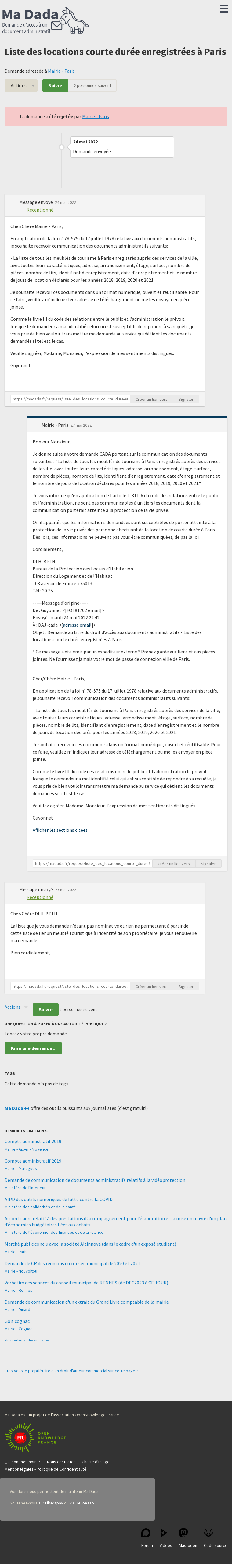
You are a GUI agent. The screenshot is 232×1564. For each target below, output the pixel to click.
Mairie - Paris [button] (55, 425)
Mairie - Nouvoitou (21, 1271)
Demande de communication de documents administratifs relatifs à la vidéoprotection (95, 1180)
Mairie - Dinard (17, 1309)
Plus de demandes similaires (27, 1340)
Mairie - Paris (61, 71)
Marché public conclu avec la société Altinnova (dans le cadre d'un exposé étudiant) (90, 1244)
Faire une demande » (33, 1048)
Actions (19, 85)
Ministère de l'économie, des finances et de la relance (54, 1232)
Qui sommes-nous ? (22, 1461)
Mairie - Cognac (18, 1328)
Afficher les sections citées (60, 830)
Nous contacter (61, 1461)
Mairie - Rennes (18, 1290)
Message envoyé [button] (36, 202)
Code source (215, 1538)
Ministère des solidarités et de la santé (40, 1207)
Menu (224, 7)
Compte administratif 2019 (33, 1141)
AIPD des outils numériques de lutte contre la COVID (59, 1199)
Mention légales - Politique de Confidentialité (45, 1469)
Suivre (55, 85)
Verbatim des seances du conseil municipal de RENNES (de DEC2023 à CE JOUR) (86, 1283)
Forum (147, 1538)
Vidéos (166, 1538)
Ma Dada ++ (17, 1108)
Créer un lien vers (152, 399)
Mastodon (188, 1538)
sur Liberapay (50, 1503)
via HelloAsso (82, 1503)
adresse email (77, 625)
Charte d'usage (96, 1461)
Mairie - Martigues (21, 1168)
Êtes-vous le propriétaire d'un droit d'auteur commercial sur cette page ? (71, 1371)
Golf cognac (17, 1321)
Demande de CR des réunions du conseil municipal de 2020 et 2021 (72, 1263)
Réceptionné (40, 210)
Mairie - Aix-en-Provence (27, 1149)
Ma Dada (46, 20)
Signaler (186, 399)
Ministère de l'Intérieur (25, 1187)
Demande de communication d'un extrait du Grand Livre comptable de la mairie (87, 1302)
